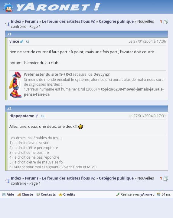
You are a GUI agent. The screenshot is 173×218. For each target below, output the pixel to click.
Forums (31, 178)
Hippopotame (21, 115)
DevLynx (101, 74)
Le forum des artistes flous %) (68, 178)
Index (16, 178)
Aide (10, 194)
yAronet (147, 194)
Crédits (69, 194)
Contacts (48, 194)
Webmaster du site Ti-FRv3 (48, 74)
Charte (27, 194)
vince (14, 41)
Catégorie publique (116, 178)
